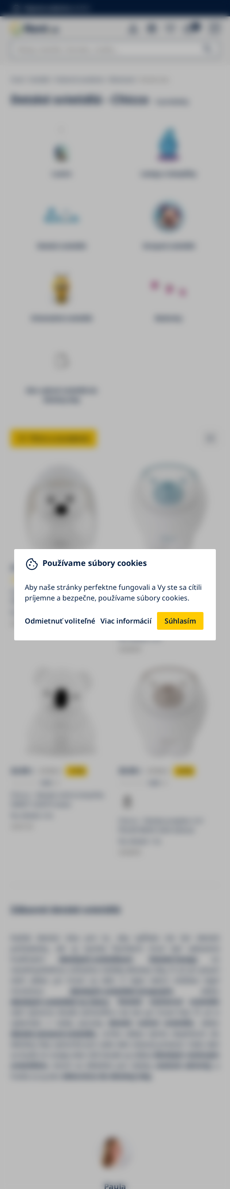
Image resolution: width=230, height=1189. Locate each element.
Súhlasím (180, 621)
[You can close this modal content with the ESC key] (115, 594)
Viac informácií (126, 621)
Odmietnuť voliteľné (60, 621)
